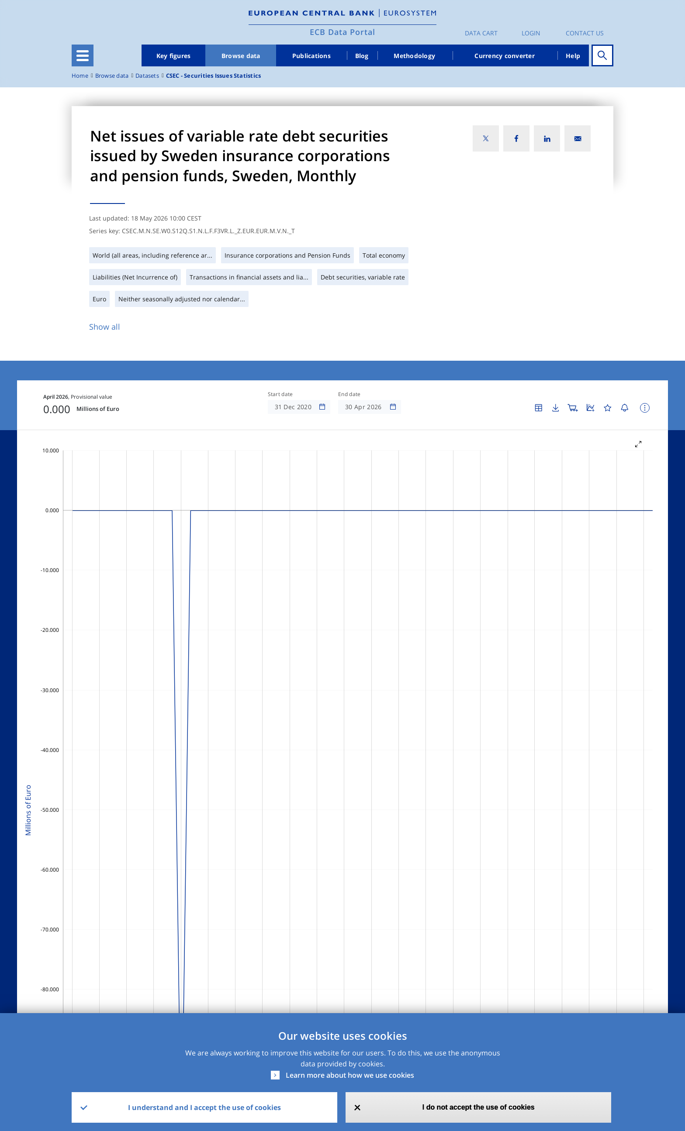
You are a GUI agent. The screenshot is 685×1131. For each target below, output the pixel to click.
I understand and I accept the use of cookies (204, 1107)
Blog (362, 56)
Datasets (147, 75)
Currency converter (504, 56)
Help (573, 56)
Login (531, 33)
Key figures (173, 56)
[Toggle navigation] (82, 55)
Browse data (240, 56)
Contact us (585, 33)
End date (349, 394)
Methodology (414, 56)
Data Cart (481, 33)
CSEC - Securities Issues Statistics (213, 75)
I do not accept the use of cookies (478, 1107)
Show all (104, 326)
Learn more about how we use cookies (350, 1075)
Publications (311, 56)
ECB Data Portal (342, 32)
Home (80, 75)
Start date (280, 394)
